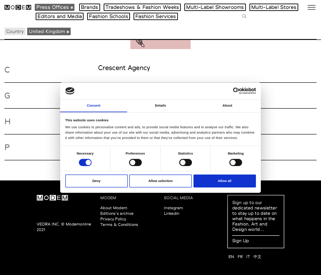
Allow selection (160, 181)
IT (248, 256)
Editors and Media (59, 16)
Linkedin (171, 213)
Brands (89, 7)
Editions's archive (117, 213)
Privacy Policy (113, 219)
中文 (257, 256)
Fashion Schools (108, 16)
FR (240, 256)
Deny (96, 181)
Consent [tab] (94, 106)
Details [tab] (160, 106)
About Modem (113, 207)
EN (231, 256)
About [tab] (227, 106)
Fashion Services (155, 16)
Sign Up (240, 240)
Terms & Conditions (119, 224)
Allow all (224, 181)
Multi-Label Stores (273, 7)
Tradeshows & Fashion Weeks (142, 7)
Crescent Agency (124, 68)
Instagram (173, 207)
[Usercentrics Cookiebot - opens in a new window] (236, 90)
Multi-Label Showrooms (215, 7)
